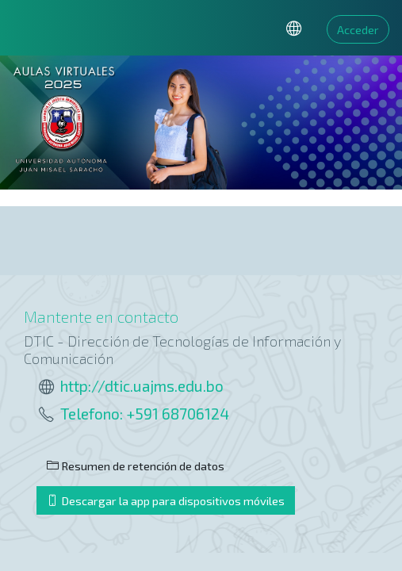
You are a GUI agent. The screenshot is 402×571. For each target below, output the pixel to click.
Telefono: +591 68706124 (144, 413)
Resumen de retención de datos (135, 465)
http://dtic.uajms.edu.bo (142, 386)
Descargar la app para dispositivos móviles (166, 500)
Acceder (358, 29)
